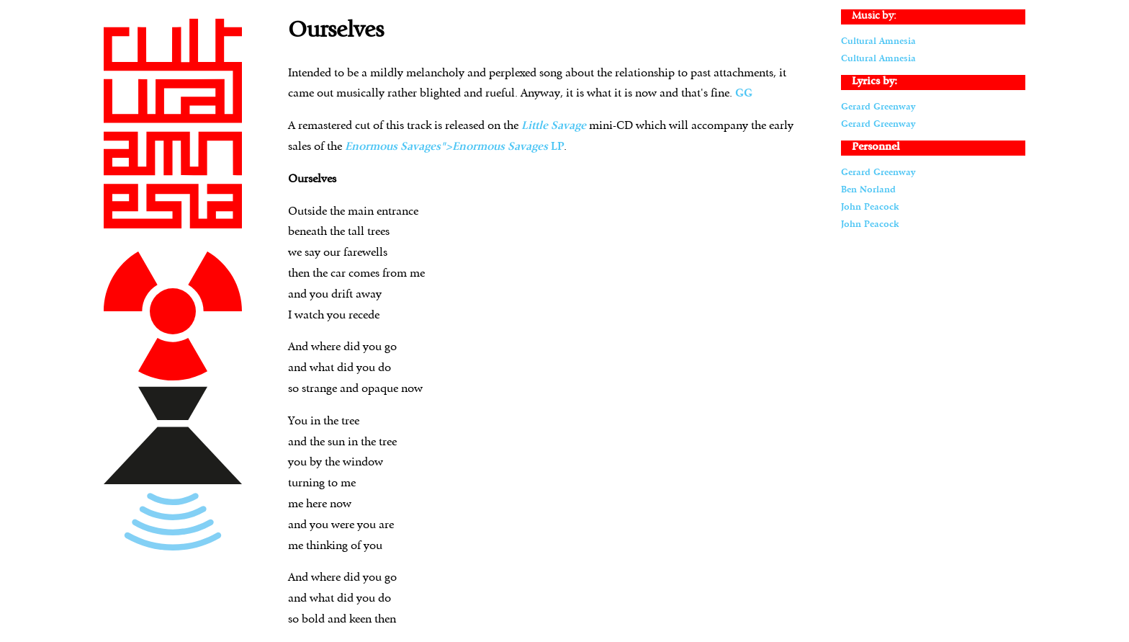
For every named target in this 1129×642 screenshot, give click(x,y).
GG (743, 93)
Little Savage (553, 126)
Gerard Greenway (878, 107)
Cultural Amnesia (878, 41)
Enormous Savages (500, 147)
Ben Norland (868, 190)
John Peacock (870, 207)
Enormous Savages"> (398, 147)
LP (557, 147)
